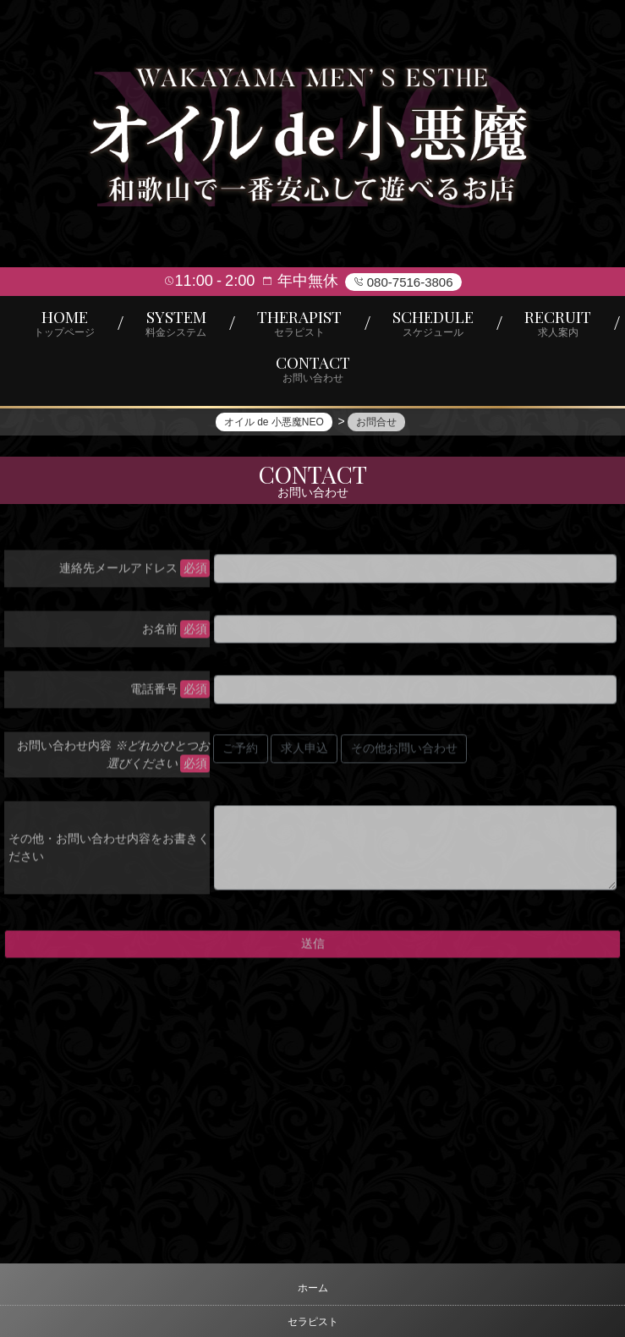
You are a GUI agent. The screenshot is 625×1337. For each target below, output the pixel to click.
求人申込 (304, 752)
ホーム (313, 1288)
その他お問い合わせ (404, 752)
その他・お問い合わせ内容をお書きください (109, 851)
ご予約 (240, 752)
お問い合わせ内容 (113, 758)
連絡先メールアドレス (118, 572)
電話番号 (154, 693)
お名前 (160, 632)
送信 (313, 948)
